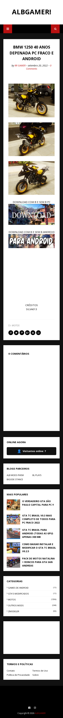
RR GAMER (20, 65)
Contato (11, 670)
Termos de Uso (40, 670)
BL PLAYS (36, 475)
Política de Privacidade (18, 674)
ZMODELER (32, 611)
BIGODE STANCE (15, 479)
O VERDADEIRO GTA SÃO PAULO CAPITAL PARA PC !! (38, 503)
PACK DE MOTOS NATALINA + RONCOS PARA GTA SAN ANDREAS (38, 562)
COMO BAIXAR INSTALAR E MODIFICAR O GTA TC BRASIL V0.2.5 (39, 548)
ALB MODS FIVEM (15, 475)
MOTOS (15, 325)
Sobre (35, 674)
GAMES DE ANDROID (32, 587)
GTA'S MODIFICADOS (32, 593)
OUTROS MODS (32, 605)
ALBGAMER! (31, 11)
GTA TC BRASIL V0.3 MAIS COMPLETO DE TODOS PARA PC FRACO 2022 (38, 519)
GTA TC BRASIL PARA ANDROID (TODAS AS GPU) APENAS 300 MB (37, 533)
